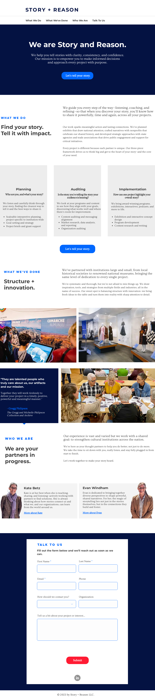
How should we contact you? (53, 597)
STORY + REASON (52, 10)
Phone (82, 579)
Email (40, 579)
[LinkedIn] (77, 678)
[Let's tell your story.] (77, 249)
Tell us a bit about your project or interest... (61, 615)
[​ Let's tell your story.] (77, 75)
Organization (86, 597)
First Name (43, 561)
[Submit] (77, 660)
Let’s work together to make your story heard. (88, 460)
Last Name (85, 561)
